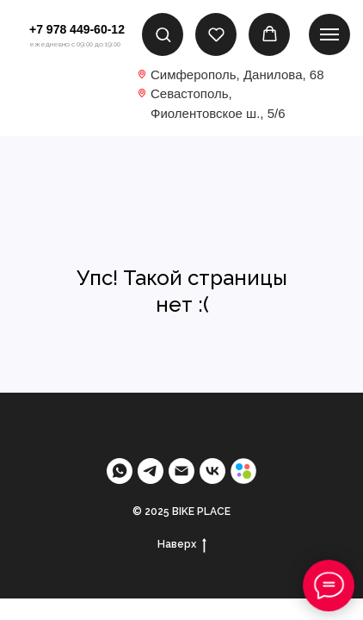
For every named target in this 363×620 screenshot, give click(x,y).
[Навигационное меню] (329, 34)
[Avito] (243, 471)
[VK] (212, 471)
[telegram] (150, 471)
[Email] (181, 471)
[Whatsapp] (119, 471)
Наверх (181, 544)
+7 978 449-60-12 (77, 29)
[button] (163, 34)
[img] (63, 92)
